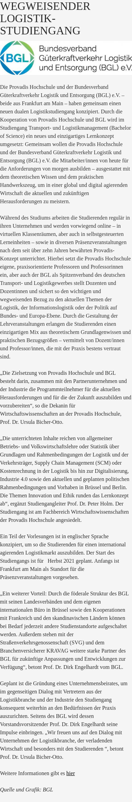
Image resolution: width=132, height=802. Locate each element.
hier (70, 773)
